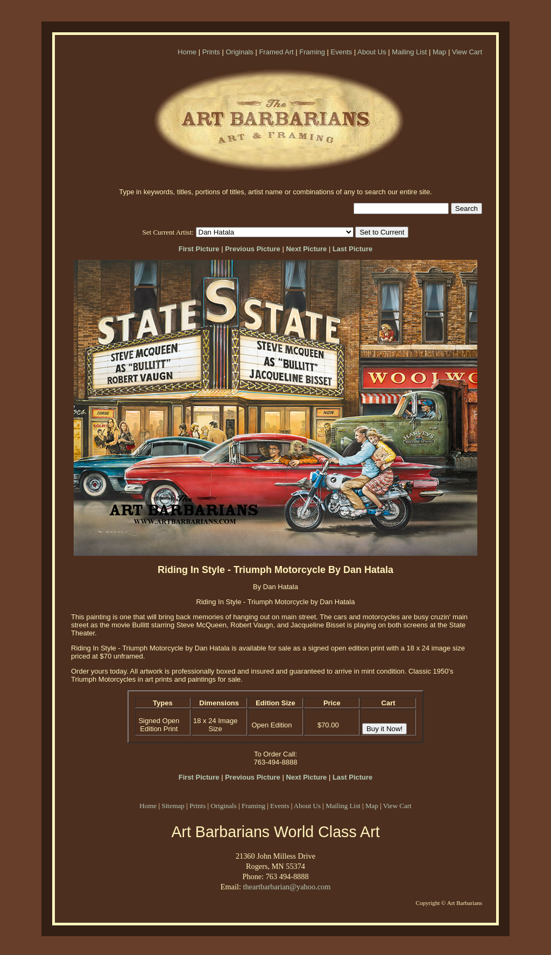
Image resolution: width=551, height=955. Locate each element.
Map (439, 52)
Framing (312, 52)
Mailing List (409, 52)
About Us (371, 52)
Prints (211, 52)
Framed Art (276, 52)
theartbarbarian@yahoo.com (286, 886)
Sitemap (173, 806)
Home (187, 52)
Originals (239, 52)
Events (341, 52)
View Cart (467, 52)
